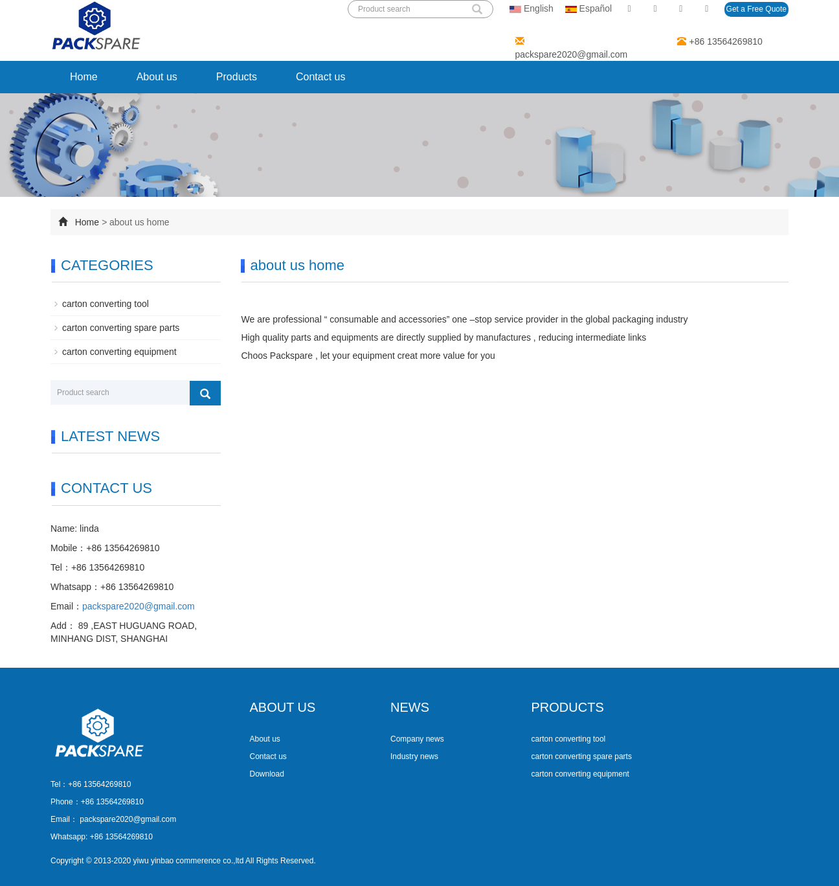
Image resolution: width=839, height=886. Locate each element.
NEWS (409, 707)
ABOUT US (283, 707)
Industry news (414, 756)
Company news (417, 739)
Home (84, 76)
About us (157, 76)
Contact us (320, 76)
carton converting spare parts (120, 328)
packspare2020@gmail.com (571, 54)
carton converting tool (105, 304)
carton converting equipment (119, 351)
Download (267, 773)
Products (236, 76)
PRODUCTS (567, 707)
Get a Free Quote (756, 9)
